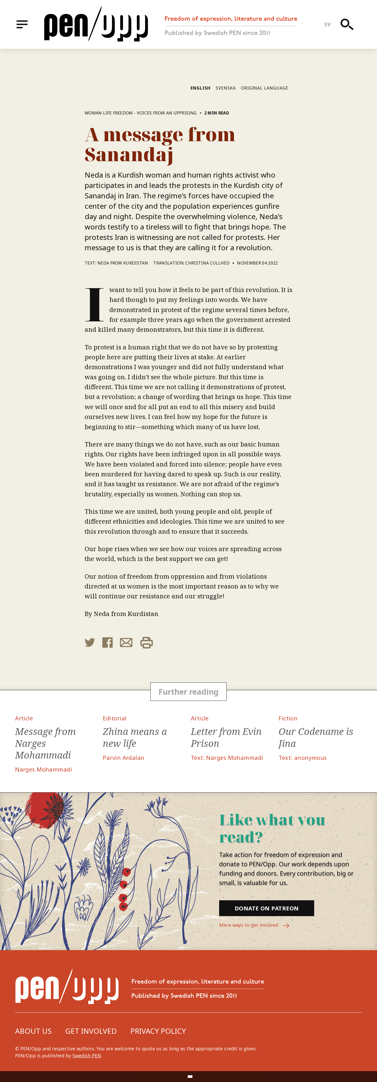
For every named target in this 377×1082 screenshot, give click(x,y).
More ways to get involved (254, 925)
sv (327, 24)
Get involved (91, 1031)
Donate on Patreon (267, 908)
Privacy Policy (158, 1031)
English (201, 88)
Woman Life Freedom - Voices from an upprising (141, 113)
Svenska (226, 88)
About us (33, 1031)
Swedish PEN (86, 1055)
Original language (264, 88)
